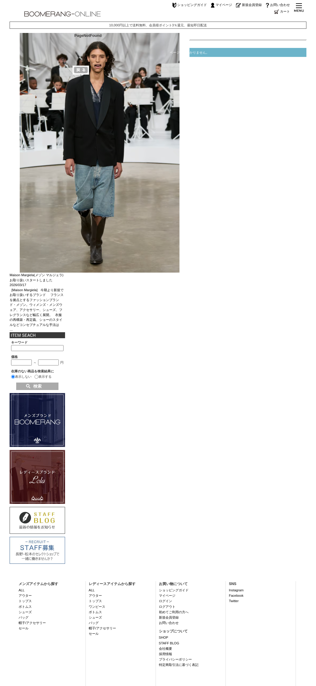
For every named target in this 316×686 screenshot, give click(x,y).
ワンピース (97, 606)
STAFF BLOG (169, 643)
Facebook (236, 595)
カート (282, 11)
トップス (25, 601)
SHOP (163, 637)
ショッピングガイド (189, 5)
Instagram (236, 590)
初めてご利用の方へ (174, 612)
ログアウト (167, 606)
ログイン (165, 601)
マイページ (221, 5)
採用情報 (165, 654)
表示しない (23, 376)
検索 (37, 386)
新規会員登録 (249, 5)
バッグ (23, 617)
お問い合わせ (278, 5)
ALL (22, 590)
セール (23, 628)
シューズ (25, 612)
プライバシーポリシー (175, 659)
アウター (25, 595)
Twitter (234, 601)
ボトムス (25, 606)
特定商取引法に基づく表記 (178, 665)
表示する (45, 376)
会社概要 (165, 648)
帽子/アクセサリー (32, 623)
